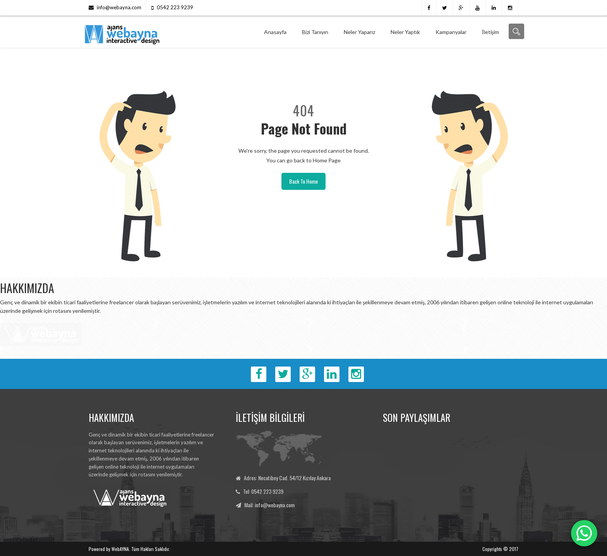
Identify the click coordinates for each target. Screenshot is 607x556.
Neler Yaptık (405, 32)
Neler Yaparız (359, 32)
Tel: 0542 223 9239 (263, 491)
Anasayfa (275, 32)
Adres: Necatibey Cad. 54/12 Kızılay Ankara (287, 478)
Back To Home (303, 181)
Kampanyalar (451, 32)
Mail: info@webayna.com (269, 505)
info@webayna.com (119, 7)
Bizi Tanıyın (315, 32)
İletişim (490, 32)
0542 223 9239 (175, 7)
